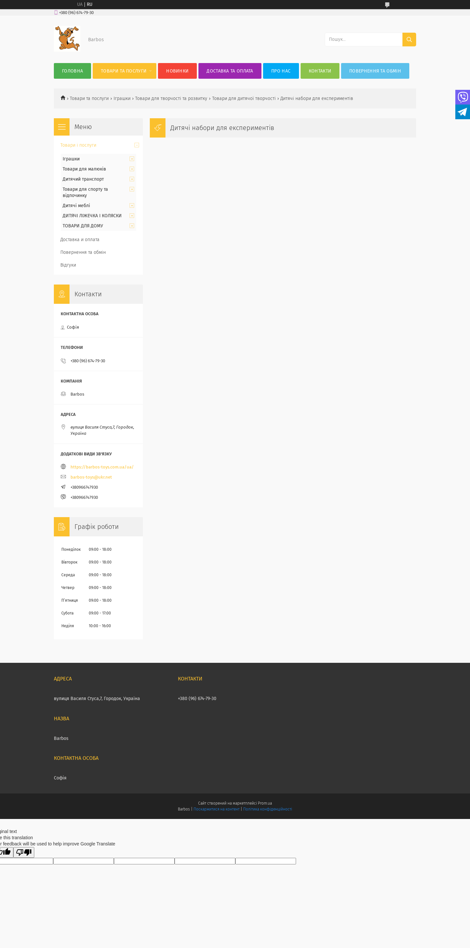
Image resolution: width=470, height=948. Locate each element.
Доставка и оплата (80, 239)
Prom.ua (265, 803)
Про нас (280, 71)
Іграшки (122, 98)
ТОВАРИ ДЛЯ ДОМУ (83, 226)
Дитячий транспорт (83, 179)
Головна (72, 71)
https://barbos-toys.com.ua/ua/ (102, 467)
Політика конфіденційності (267, 809)
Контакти (320, 71)
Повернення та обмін (375, 71)
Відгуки (68, 265)
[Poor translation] (23, 852)
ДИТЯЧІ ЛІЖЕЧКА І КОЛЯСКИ (92, 216)
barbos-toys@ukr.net (91, 477)
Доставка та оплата (230, 71)
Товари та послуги (124, 71)
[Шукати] (409, 39)
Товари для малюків (84, 169)
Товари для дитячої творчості (244, 98)
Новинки (177, 71)
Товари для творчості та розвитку (171, 98)
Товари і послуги (78, 145)
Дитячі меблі (76, 205)
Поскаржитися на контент (217, 809)
